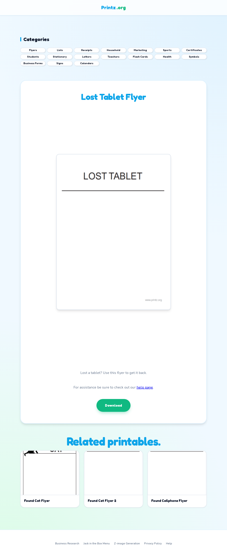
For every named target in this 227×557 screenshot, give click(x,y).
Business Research (67, 543)
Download (113, 405)
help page (145, 387)
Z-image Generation (127, 543)
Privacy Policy (153, 543)
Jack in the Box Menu (97, 543)
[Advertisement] (113, 129)
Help (169, 543)
